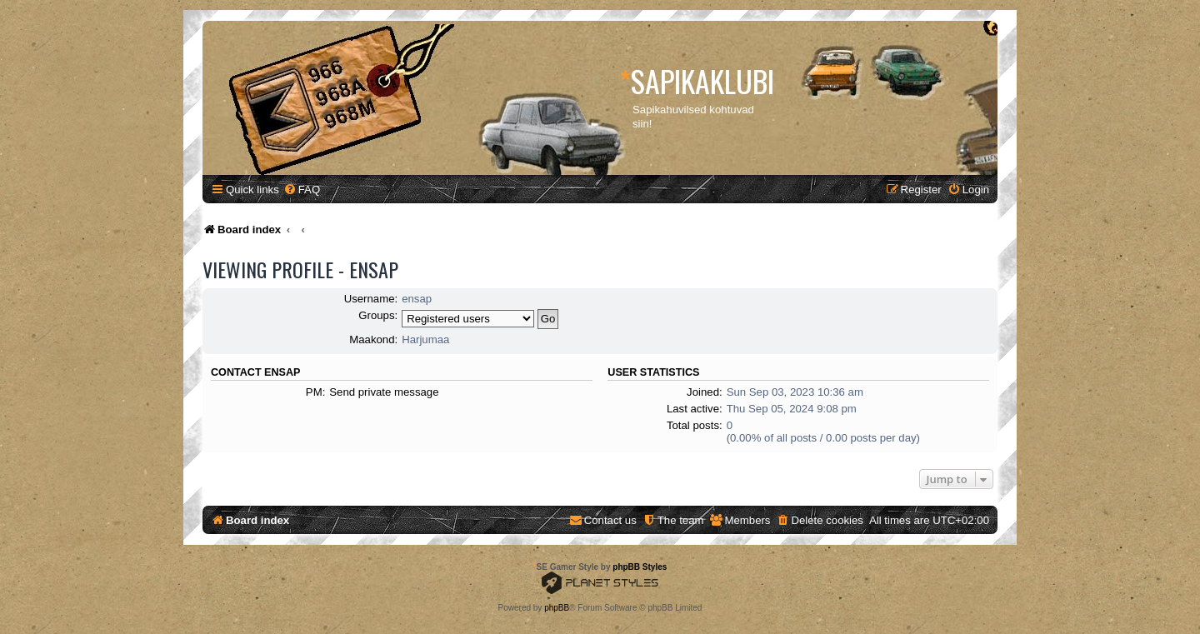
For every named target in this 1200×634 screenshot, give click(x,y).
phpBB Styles (639, 567)
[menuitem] (301, 189)
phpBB (556, 607)
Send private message (383, 392)
